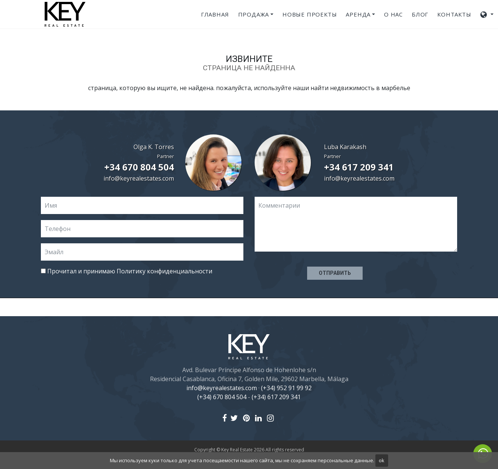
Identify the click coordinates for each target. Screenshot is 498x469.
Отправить (335, 273)
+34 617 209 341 (359, 167)
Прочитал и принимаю (126, 271)
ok (381, 460)
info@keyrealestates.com (139, 178)
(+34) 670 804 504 (221, 397)
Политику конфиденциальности (164, 271)
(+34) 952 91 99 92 (286, 388)
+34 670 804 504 (139, 167)
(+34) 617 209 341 (276, 397)
